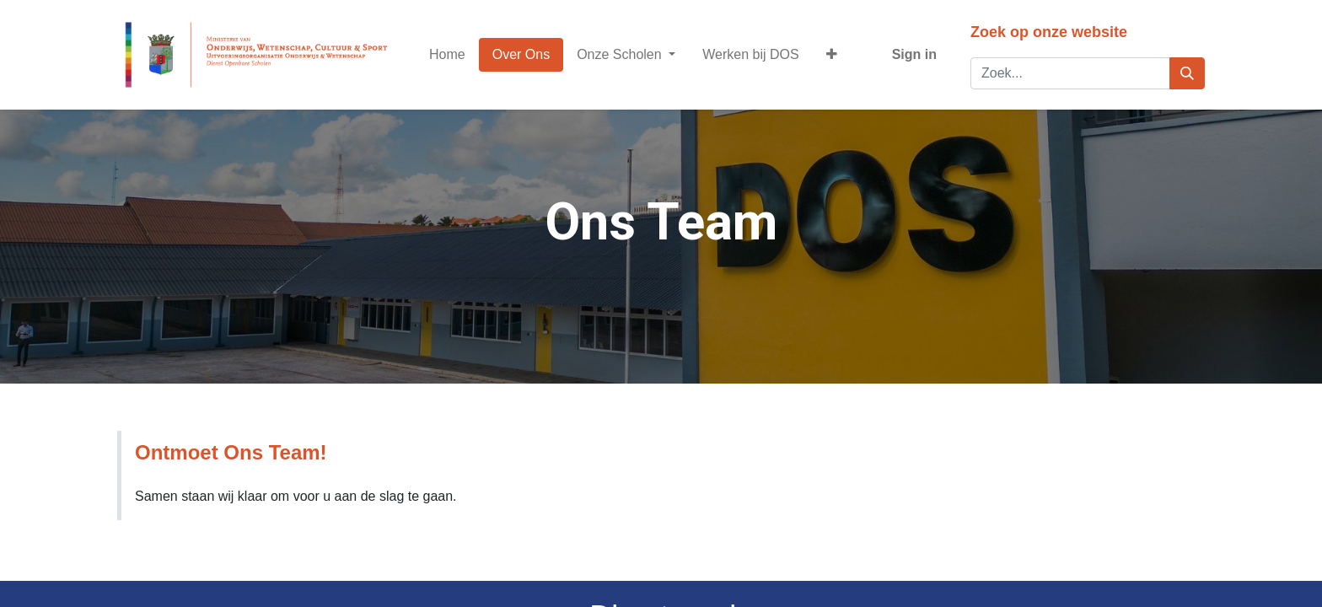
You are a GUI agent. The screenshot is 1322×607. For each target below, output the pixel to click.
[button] (832, 55)
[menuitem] (447, 55)
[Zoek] (1187, 73)
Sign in (914, 54)
